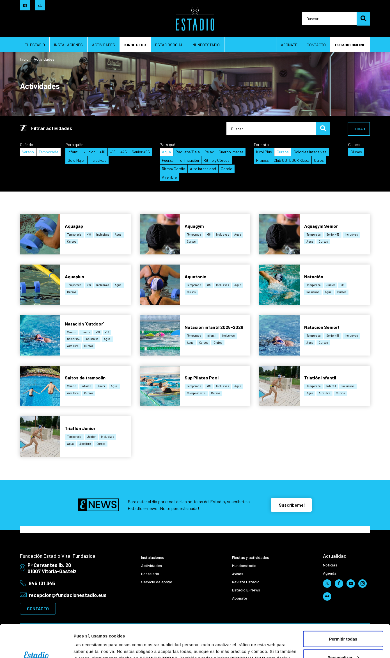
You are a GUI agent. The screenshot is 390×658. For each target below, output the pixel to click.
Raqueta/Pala (188, 151)
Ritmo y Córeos (217, 160)
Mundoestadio (206, 44)
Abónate (289, 44)
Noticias (330, 565)
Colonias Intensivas (310, 151)
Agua (166, 151)
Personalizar (343, 624)
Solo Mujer (76, 160)
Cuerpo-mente (231, 151)
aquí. (265, 632)
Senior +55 (141, 151)
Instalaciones (68, 44)
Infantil (73, 151)
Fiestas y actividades (250, 557)
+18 (113, 151)
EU (40, 5)
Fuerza (167, 160)
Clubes (356, 151)
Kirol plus (135, 44)
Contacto (316, 44)
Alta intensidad (203, 168)
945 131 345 (42, 583)
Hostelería (150, 573)
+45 (123, 151)
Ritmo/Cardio (173, 168)
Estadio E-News (246, 590)
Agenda (329, 573)
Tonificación (188, 160)
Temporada (48, 151)
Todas (359, 128)
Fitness (262, 160)
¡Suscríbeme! (291, 504)
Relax (209, 151)
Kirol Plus (264, 151)
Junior (89, 151)
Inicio (24, 59)
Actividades (103, 44)
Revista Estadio (246, 581)
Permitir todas (343, 606)
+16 (102, 151)
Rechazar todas (343, 643)
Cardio (226, 168)
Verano (28, 151)
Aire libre (169, 177)
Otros (319, 160)
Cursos (283, 151)
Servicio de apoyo (156, 581)
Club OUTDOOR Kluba (291, 160)
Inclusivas (98, 160)
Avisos (237, 573)
